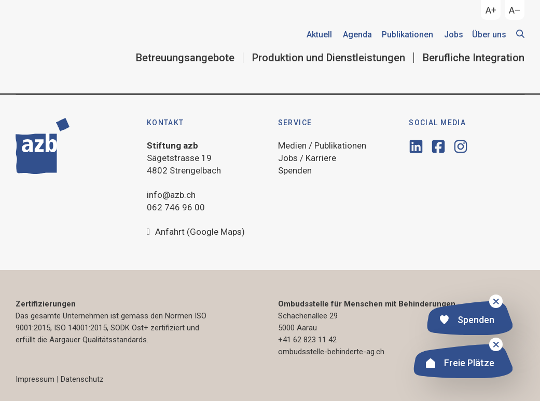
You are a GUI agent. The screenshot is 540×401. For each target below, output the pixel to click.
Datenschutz (82, 379)
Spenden (466, 321)
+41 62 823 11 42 (307, 339)
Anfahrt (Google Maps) (196, 232)
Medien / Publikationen (322, 145)
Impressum (35, 379)
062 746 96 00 (176, 207)
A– (515, 10)
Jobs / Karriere (307, 158)
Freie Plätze (460, 364)
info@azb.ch (171, 195)
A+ (491, 10)
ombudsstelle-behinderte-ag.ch (331, 351)
